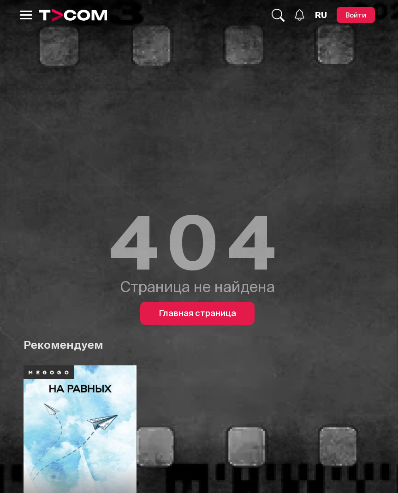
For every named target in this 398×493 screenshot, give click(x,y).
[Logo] (73, 15)
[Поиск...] (278, 15)
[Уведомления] (299, 15)
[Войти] (356, 15)
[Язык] (321, 15)
